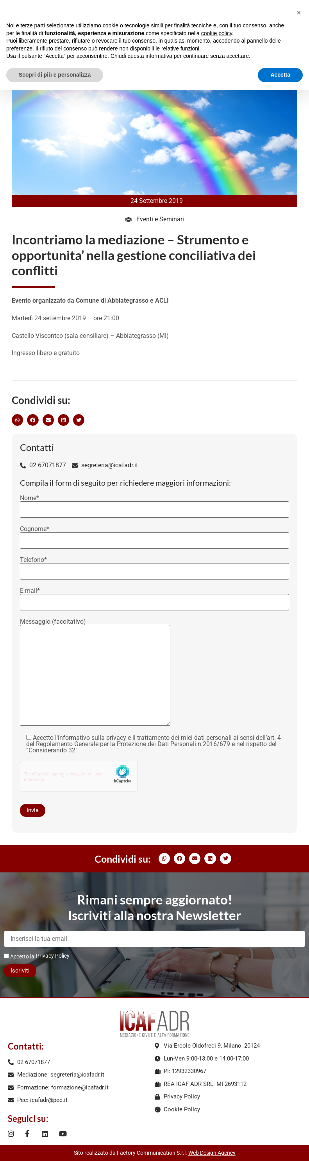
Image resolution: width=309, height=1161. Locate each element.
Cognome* (154, 535)
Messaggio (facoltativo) (95, 673)
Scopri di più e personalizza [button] (55, 75)
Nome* (154, 504)
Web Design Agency (212, 1153)
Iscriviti (20, 970)
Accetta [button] (280, 75)
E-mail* (154, 597)
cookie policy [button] (216, 33)
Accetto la (19, 956)
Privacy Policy (53, 956)
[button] (17, 419)
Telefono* (154, 566)
